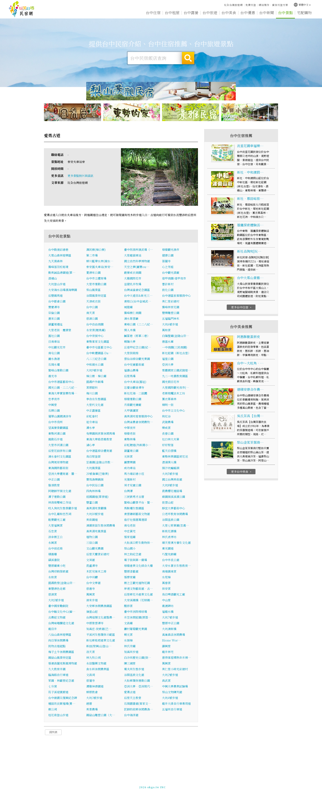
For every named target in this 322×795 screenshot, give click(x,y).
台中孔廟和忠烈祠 (59, 514)
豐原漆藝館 (131, 571)
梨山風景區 (93, 290)
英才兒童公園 (132, 485)
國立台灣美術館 (172, 479)
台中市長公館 (170, 560)
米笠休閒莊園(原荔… (137, 617)
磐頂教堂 (54, 485)
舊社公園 (54, 336)
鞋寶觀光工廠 (57, 520)
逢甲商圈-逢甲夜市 (174, 278)
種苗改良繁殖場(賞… (61, 703)
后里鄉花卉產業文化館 (138, 594)
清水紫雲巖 (131, 318)
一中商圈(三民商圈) (174, 347)
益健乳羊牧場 (132, 284)
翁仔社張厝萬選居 (135, 520)
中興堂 (52, 405)
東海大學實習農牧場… (62, 393)
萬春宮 (166, 583)
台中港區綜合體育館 (99, 451)
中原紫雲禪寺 (95, 623)
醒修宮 (128, 606)
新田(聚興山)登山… (99, 646)
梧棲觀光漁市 (170, 249)
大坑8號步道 (170, 485)
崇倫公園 (54, 313)
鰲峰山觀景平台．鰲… (138, 502)
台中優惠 (247, 12)
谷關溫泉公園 (170, 520)
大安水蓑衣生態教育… (176, 566)
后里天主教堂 (132, 698)
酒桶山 (52, 278)
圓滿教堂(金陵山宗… (61, 583)
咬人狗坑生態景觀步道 (62, 508)
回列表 (53, 732)
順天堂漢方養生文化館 (176, 543)
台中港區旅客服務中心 (176, 295)
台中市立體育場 (96, 278)
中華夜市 (130, 428)
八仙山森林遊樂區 (59, 634)
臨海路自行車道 (58, 675)
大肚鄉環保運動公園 (137, 680)
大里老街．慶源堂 (59, 330)
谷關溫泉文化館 (134, 675)
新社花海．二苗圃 (135, 393)
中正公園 (54, 479)
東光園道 (168, 548)
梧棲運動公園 (132, 399)
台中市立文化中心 (173, 410)
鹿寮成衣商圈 (132, 272)
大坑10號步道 (95, 514)
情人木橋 (130, 330)
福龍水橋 (168, 611)
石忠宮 (52, 531)
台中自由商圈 (95, 324)
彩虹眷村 (92, 416)
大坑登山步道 (57, 284)
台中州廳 (92, 577)
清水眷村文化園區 (59, 456)
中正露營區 (93, 410)
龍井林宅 (168, 652)
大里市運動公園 (96, 284)
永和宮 (52, 577)
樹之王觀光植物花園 (137, 583)
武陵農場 (168, 422)
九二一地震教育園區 (175, 376)
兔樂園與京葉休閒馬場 (100, 433)
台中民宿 (21, 9)
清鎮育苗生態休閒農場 (100, 525)
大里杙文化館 (95, 405)
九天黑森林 (55, 261)
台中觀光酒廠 (170, 272)
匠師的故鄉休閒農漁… (138, 709)
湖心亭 (90, 445)
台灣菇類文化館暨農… (100, 617)
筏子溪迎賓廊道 (58, 692)
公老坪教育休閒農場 (175, 514)
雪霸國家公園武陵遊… (176, 370)
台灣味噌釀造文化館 (61, 623)
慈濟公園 (92, 318)
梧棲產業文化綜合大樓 (138, 566)
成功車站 (130, 468)
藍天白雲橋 (169, 451)
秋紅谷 (166, 416)
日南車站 (54, 341)
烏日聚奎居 (93, 456)
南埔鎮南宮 (169, 571)
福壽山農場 (131, 370)
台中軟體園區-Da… (99, 353)
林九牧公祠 (93, 657)
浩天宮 (90, 652)
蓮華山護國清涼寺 (59, 416)
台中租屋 (172, 12)
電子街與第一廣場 (135, 560)
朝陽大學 (130, 341)
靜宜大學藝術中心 (173, 508)
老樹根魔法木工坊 (173, 393)
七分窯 (52, 686)
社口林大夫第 (170, 439)
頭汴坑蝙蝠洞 (170, 468)
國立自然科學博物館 (137, 261)
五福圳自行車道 (172, 709)
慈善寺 (90, 589)
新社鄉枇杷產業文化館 (100, 640)
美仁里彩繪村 (170, 301)
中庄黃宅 (130, 531)
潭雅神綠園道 (95, 686)
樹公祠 (52, 709)
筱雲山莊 (168, 502)
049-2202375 (204, 786)
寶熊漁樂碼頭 (95, 479)
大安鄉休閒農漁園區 (99, 606)
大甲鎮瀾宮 (131, 410)
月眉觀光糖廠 (132, 405)
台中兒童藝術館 (134, 364)
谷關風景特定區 (96, 295)
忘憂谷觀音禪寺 (134, 387)
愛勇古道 (130, 692)
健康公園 (168, 255)
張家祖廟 (130, 537)
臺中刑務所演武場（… (138, 249)
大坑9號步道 (94, 370)
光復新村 (130, 479)
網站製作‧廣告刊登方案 (273, 5)
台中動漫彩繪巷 (58, 249)
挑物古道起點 (57, 646)
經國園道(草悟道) (97, 497)
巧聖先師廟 (169, 554)
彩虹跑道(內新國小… (137, 445)
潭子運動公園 (57, 497)
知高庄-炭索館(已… (99, 629)
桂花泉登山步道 (58, 715)
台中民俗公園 (95, 485)
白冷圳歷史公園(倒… (137, 657)
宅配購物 (304, 13)
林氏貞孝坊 (169, 537)
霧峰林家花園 (170, 307)
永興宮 (52, 543)
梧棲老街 (130, 433)
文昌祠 (90, 675)
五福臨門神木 (170, 318)
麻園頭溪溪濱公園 (173, 497)
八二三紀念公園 (96, 359)
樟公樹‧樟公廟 (96, 376)
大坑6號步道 (170, 324)
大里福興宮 (55, 525)
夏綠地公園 (93, 272)
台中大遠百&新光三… (138, 295)
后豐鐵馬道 (55, 295)
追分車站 (92, 422)
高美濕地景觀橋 (96, 508)
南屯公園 (54, 353)
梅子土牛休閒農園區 (61, 652)
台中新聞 (266, 12)
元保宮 (128, 456)
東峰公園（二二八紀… (138, 324)
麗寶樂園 (130, 462)
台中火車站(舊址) (135, 382)
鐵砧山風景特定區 (59, 657)
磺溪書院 (54, 560)
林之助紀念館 (132, 554)
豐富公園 (92, 502)
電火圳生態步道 (134, 669)
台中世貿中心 (95, 336)
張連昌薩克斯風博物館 (62, 663)
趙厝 (89, 703)
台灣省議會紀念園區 (137, 290)
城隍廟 (128, 307)
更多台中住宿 (241, 307)
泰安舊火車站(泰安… (99, 267)
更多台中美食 (241, 472)
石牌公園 (54, 410)
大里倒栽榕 (131, 353)
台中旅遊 (209, 12)
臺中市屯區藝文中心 (99, 347)
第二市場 (92, 255)
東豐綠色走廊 (57, 589)
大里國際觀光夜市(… (175, 387)
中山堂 (166, 600)
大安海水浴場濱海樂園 (62, 290)
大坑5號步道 (170, 474)
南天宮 (90, 313)
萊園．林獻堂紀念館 (61, 680)
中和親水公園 (95, 364)
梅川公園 (92, 393)
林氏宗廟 (130, 646)
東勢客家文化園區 (97, 341)
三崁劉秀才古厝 (134, 497)
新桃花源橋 (169, 531)
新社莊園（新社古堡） (176, 353)
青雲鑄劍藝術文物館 (137, 514)
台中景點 (285, 12)
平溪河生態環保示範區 (100, 634)
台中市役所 (55, 422)
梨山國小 (130, 548)
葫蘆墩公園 (131, 451)
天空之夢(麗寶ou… (136, 267)
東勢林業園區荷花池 (175, 456)
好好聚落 (168, 445)
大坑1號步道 (56, 600)
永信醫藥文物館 (96, 663)
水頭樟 (128, 640)
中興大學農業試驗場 (175, 686)
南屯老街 (130, 525)
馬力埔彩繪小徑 (134, 474)
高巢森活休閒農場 (173, 634)
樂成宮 (166, 428)
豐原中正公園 (170, 623)
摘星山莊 (92, 611)
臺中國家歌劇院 (58, 606)
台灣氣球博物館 (58, 462)
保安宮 (166, 589)
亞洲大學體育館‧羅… (62, 474)
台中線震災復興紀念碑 (62, 698)
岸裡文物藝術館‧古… (138, 589)
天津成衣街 (93, 301)
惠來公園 (54, 318)
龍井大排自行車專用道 (176, 703)
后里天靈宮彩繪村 (97, 554)
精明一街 (168, 405)
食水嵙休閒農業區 (97, 669)
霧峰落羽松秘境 (58, 267)
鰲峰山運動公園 (58, 370)
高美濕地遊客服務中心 (138, 416)
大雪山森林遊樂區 (59, 255)
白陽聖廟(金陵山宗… (175, 336)
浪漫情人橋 (169, 462)
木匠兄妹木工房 (96, 571)
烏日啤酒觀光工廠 (173, 594)
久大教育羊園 (57, 669)
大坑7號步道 (170, 617)
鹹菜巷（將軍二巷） (137, 336)
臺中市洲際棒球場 (135, 611)
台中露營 (191, 12)
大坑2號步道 (170, 675)
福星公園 (168, 359)
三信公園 (92, 543)
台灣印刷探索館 (58, 571)
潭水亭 (90, 428)
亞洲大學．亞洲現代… (138, 686)
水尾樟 (166, 577)
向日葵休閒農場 (58, 640)
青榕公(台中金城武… (137, 301)
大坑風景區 (93, 468)
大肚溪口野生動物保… (138, 543)
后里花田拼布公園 (59, 451)
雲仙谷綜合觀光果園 (137, 359)
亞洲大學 (168, 364)
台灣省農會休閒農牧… (138, 422)
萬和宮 (166, 330)
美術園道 (92, 520)
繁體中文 (302, 4)
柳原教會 (92, 692)
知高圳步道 (131, 652)
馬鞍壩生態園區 (134, 508)
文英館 (90, 560)
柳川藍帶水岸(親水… (99, 261)
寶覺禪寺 (54, 307)
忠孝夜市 (54, 399)
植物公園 (92, 537)
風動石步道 (55, 439)
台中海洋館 (131, 715)
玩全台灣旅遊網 (233, 5)
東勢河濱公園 (57, 433)
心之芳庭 (168, 267)
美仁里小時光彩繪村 (175, 669)
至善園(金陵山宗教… (99, 462)
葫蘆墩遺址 (55, 324)
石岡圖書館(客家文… (137, 703)
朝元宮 (128, 634)
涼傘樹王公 (55, 537)
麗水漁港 (54, 359)
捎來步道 (92, 600)
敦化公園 (168, 290)
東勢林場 (130, 439)
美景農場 (92, 709)
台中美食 (228, 12)
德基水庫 (168, 341)
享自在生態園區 (96, 399)
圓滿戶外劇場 (95, 382)
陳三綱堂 (130, 663)
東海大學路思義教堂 (99, 439)
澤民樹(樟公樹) (96, 249)
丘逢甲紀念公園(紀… (137, 347)
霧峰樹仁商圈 (132, 313)
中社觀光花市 (57, 347)
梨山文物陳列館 (172, 692)
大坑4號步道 (170, 698)
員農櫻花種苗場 (172, 491)
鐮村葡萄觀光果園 (135, 629)
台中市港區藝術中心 (61, 382)
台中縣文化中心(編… (61, 611)
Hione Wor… (171, 640)
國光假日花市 (170, 382)
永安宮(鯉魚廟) (96, 330)
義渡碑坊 (168, 606)
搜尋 (188, 58)
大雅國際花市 (132, 278)
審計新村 (168, 284)
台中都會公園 (57, 301)
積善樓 (52, 554)
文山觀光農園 (95, 548)
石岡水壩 (54, 364)
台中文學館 (93, 583)
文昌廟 (128, 623)
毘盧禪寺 (92, 566)
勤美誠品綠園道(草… (61, 272)
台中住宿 (153, 12)
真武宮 (166, 680)
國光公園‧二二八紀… (62, 387)
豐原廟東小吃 (57, 566)
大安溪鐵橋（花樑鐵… (138, 600)
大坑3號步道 (94, 698)
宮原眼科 (92, 387)
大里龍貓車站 (132, 255)
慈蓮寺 (90, 680)
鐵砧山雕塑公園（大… (100, 715)
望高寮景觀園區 (58, 428)
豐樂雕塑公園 (170, 313)
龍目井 (52, 629)
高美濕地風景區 (96, 531)
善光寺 (52, 376)
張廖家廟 (130, 577)
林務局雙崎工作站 (59, 502)
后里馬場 (130, 376)
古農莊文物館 (57, 617)
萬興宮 (90, 594)
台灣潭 (128, 491)
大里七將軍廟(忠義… (175, 525)
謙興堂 (166, 646)
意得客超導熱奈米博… (176, 657)
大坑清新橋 (169, 629)
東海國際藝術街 (58, 468)
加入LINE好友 (225, 786)
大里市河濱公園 (58, 445)
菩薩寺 (166, 261)
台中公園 (92, 307)
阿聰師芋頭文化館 (59, 491)
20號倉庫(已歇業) (97, 474)
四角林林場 (93, 491)
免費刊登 (250, 5)
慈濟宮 (52, 594)
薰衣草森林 (169, 399)
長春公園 (168, 433)
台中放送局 (55, 548)
